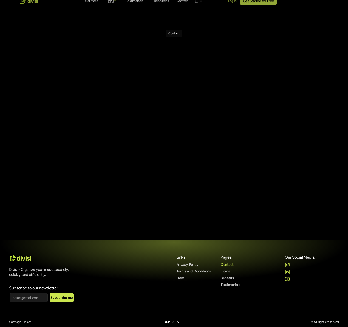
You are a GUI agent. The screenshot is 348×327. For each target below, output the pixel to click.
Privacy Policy (187, 264)
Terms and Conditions (193, 271)
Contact (227, 264)
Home (225, 271)
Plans (180, 278)
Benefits (227, 278)
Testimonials (230, 284)
